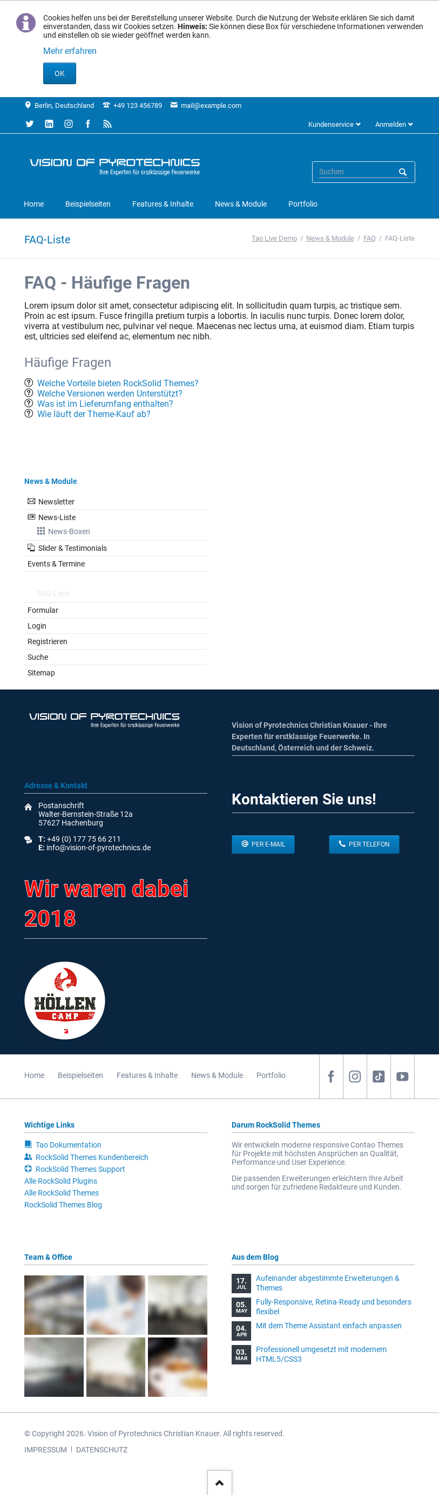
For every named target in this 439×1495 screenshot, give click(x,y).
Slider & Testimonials (72, 548)
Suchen (403, 172)
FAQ (369, 238)
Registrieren (47, 641)
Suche (38, 657)
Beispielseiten (80, 1075)
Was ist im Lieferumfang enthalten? (105, 404)
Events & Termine (56, 563)
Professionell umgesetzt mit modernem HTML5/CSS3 (321, 1354)
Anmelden (390, 124)
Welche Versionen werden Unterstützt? (110, 393)
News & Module (330, 238)
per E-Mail (267, 844)
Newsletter (56, 501)
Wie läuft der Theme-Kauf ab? (94, 414)
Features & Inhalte (147, 1075)
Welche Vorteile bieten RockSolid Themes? (118, 383)
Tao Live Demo (274, 238)
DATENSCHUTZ (101, 1449)
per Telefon (368, 844)
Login (37, 626)
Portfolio (271, 1075)
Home (34, 1075)
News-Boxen (69, 531)
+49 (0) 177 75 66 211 (84, 839)
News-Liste (57, 517)
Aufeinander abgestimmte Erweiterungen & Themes (328, 1283)
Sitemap (41, 672)
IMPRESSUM (45, 1449)
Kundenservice (331, 124)
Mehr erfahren (70, 51)
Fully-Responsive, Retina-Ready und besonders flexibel (333, 1307)
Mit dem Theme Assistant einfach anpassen (329, 1325)
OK (60, 73)
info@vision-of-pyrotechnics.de (98, 847)
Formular (43, 610)
